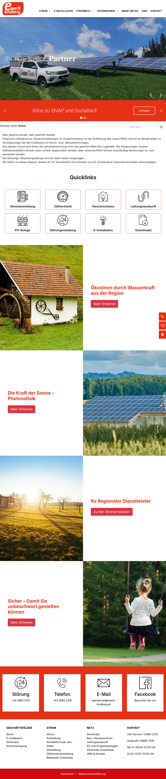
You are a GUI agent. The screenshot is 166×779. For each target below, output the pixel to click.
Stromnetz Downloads (100, 749)
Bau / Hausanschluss (100, 738)
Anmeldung (54, 738)
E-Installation (63, 11)
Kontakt (156, 11)
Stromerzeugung (16, 746)
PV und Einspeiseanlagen (102, 746)
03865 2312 (150, 734)
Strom (45, 11)
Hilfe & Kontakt (96, 753)
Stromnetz (85, 11)
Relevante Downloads (60, 757)
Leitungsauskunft (97, 742)
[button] (161, 95)
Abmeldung (54, 749)
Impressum (67, 773)
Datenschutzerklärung (92, 773)
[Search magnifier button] (161, 127)
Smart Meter (129, 11)
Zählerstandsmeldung (60, 753)
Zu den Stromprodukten (112, 512)
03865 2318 (147, 740)
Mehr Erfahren (104, 304)
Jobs (144, 11)
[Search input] (143, 127)
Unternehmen (107, 11)
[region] (83, 58)
